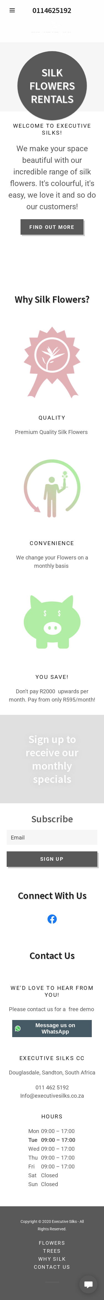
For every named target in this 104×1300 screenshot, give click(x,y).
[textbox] (52, 837)
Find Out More (51, 227)
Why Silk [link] (52, 1259)
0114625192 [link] (51, 10)
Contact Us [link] (52, 1267)
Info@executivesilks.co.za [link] (52, 1095)
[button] (13, 10)
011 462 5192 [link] (52, 1087)
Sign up (52, 859)
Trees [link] (52, 1251)
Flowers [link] (52, 1243)
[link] (52, 28)
